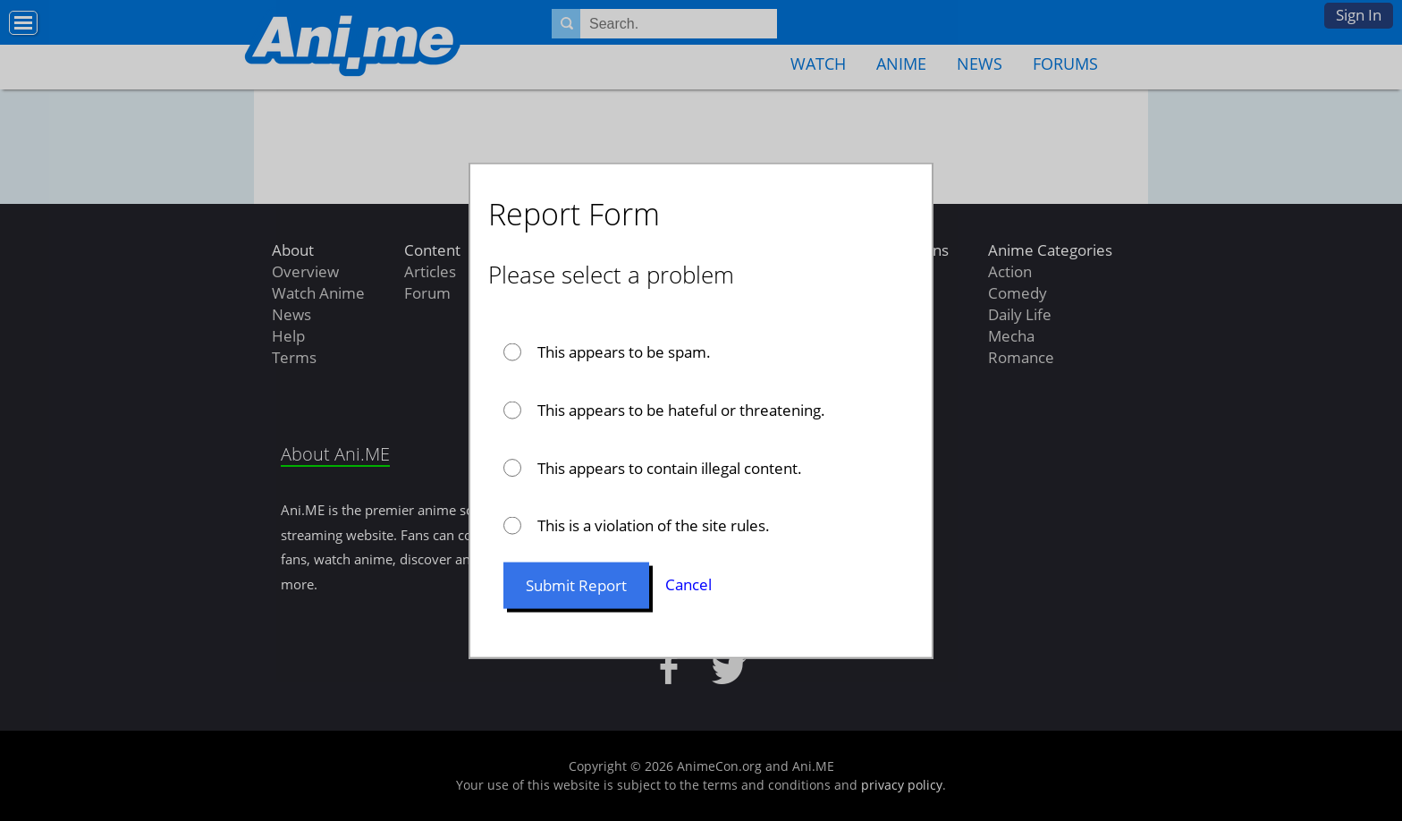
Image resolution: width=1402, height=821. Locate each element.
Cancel (688, 584)
